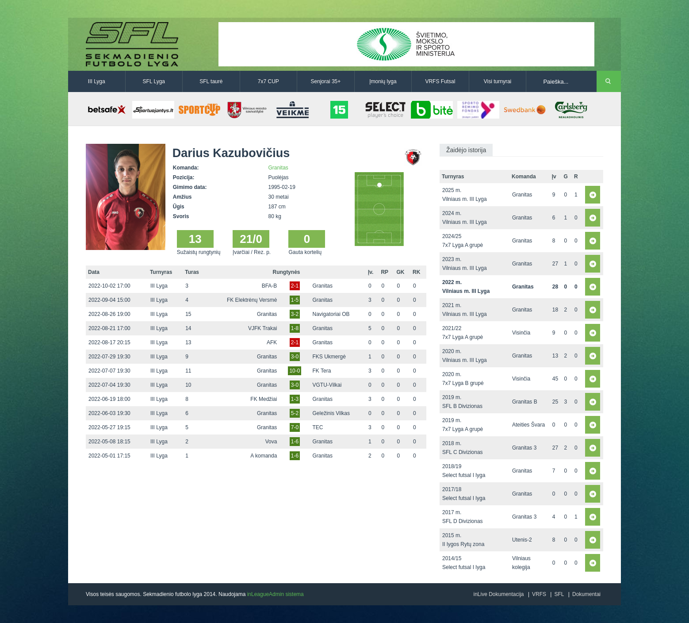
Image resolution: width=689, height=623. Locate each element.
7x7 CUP (268, 81)
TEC (318, 427)
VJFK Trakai (262, 328)
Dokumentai (586, 594)
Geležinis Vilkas (331, 413)
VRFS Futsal (440, 81)
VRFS (539, 594)
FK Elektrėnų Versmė (252, 300)
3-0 (295, 357)
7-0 (295, 427)
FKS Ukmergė (329, 357)
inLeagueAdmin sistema (275, 594)
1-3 (295, 399)
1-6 (295, 441)
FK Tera (322, 371)
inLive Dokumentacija (498, 594)
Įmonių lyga (382, 81)
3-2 (295, 314)
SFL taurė (210, 81)
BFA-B (269, 286)
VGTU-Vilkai (327, 385)
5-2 (295, 413)
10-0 (294, 371)
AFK (272, 342)
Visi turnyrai (497, 81)
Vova (271, 441)
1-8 (295, 328)
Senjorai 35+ (326, 81)
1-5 (295, 300)
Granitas (278, 168)
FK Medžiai (263, 399)
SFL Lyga (154, 81)
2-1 (295, 286)
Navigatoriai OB (331, 314)
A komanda (263, 456)
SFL (559, 594)
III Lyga (96, 81)
